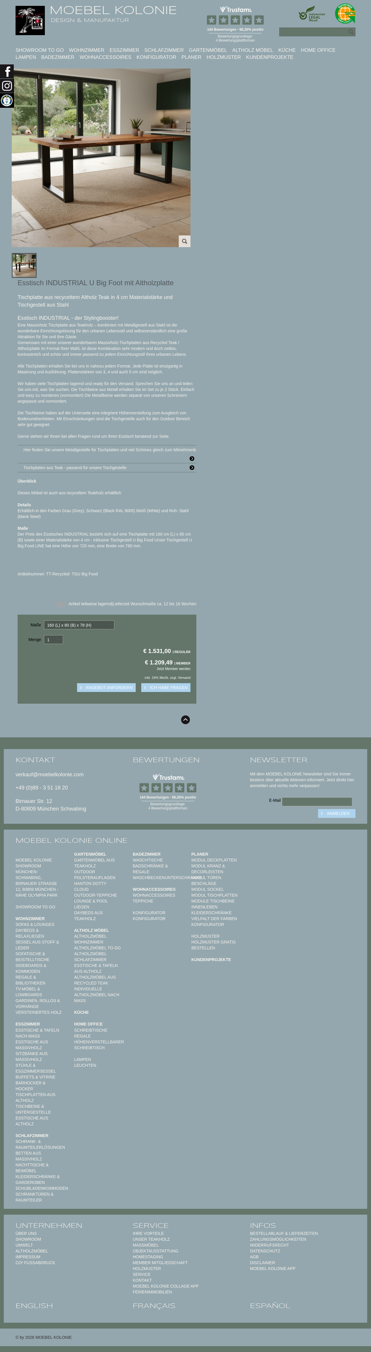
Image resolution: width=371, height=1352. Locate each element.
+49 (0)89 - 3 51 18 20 (42, 788)
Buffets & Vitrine (35, 1077)
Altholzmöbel (32, 1251)
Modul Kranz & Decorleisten (208, 869)
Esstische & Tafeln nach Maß (37, 1033)
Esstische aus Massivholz (32, 1045)
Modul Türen (206, 877)
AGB (254, 1256)
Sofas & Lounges (35, 924)
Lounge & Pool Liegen (91, 904)
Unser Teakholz (151, 1239)
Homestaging (148, 1256)
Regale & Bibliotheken (30, 980)
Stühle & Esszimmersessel (36, 1068)
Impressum (28, 1256)
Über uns (26, 1233)
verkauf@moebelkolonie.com (50, 774)
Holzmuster (224, 57)
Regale (82, 1036)
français (154, 1306)
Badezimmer (57, 57)
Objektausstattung (155, 1251)
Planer (191, 57)
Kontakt (142, 1280)
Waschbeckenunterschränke (167, 877)
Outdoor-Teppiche (95, 895)
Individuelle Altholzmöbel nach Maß (96, 995)
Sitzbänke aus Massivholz (32, 1056)
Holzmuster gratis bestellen (213, 945)
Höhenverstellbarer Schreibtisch (99, 1045)
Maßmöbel (146, 1245)
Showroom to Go (40, 50)
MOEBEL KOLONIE (113, 10)
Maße (35, 625)
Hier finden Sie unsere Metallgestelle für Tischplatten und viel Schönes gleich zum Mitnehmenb (109, 450)
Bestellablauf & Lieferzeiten (284, 1233)
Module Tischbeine (213, 901)
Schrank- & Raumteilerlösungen (40, 1144)
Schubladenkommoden (42, 1188)
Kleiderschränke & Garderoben (38, 1179)
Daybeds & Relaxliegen (30, 933)
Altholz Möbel (252, 50)
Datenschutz (265, 1251)
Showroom (28, 1239)
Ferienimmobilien (152, 1292)
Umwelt (24, 1245)
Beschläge (204, 883)
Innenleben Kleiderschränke (211, 910)
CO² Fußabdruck (35, 1262)
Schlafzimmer (164, 50)
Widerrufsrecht (269, 1245)
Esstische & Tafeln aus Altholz (96, 968)
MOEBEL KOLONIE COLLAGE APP (166, 1286)
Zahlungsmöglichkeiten (278, 1239)
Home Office (318, 50)
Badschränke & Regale (150, 869)
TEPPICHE (143, 901)
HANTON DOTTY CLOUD (90, 886)
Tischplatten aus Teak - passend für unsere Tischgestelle (109, 467)
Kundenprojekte (270, 57)
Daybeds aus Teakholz (88, 915)
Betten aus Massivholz (29, 1156)
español (270, 1306)
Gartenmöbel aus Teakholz (94, 863)
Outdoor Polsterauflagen (94, 874)
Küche (287, 50)
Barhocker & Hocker (30, 1086)
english (34, 1306)
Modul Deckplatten (214, 860)
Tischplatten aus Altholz (35, 1097)
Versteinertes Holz (39, 1012)
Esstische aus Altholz (32, 1121)
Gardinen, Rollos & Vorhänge (38, 1003)
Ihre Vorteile (148, 1233)
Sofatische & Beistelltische (33, 956)
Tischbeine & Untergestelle (33, 1109)
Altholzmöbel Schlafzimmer (90, 956)
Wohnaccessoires (106, 57)
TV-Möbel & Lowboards (29, 992)
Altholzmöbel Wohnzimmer (90, 939)
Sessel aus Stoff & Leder (37, 945)
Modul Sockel (207, 889)
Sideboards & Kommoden (31, 968)
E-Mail (275, 800)
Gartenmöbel (208, 50)
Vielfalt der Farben (214, 918)
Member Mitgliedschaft (160, 1262)
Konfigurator (156, 57)
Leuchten (85, 1065)
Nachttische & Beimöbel (32, 1168)
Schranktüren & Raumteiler (35, 1197)
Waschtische (148, 860)
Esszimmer (124, 50)
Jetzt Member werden (173, 669)
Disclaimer (262, 1262)
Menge (34, 639)
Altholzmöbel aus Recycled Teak (95, 980)
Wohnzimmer (86, 50)
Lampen (26, 57)
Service (142, 1274)
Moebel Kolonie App (272, 1268)
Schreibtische (91, 1030)
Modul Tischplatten (214, 895)
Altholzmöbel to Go (97, 948)
